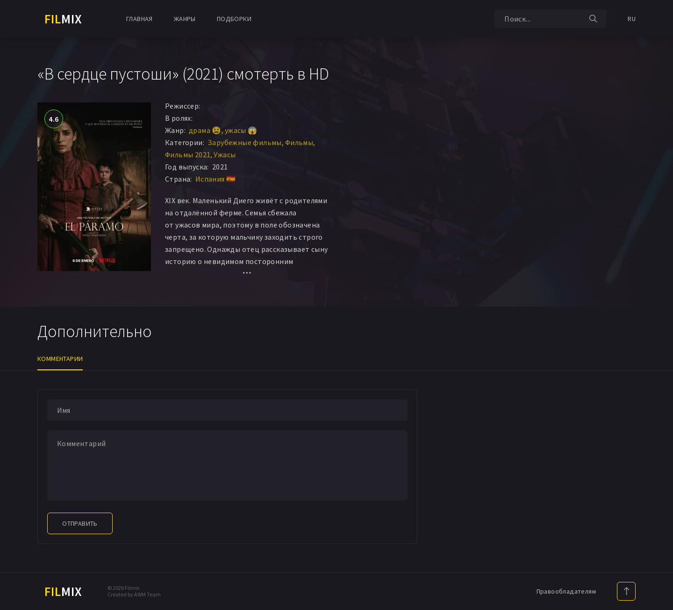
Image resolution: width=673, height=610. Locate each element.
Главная (139, 19)
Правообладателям (566, 591)
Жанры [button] (185, 19)
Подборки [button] (234, 19)
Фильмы (299, 142)
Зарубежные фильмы (245, 142)
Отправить (80, 523)
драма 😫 (205, 130)
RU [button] (632, 19)
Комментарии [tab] (60, 358)
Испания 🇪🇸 (215, 179)
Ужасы (225, 154)
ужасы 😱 (241, 130)
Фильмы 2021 (187, 154)
